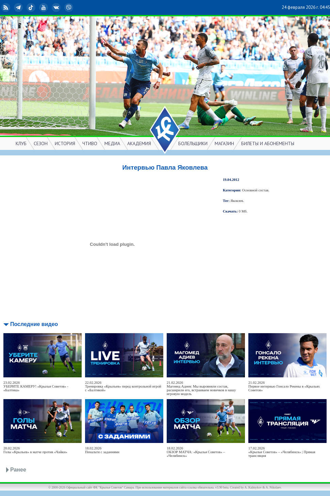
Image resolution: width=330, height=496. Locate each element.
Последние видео (34, 324)
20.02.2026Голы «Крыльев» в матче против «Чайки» (35, 450)
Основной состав (255, 190)
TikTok (32, 7)
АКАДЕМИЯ (139, 143)
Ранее (18, 470)
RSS (6, 7)
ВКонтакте (57, 7)
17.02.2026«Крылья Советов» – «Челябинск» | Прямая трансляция (281, 452)
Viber (69, 7)
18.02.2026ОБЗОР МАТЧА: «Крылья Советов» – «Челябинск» (196, 452)
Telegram (19, 7)
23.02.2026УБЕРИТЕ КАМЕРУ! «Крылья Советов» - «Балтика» (35, 386)
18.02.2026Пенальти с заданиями (102, 450)
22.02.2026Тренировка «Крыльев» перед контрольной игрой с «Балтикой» (123, 386)
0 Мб (243, 211)
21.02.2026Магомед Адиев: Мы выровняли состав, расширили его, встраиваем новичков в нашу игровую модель (201, 388)
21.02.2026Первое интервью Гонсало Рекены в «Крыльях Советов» (284, 386)
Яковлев (237, 201)
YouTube (44, 7)
